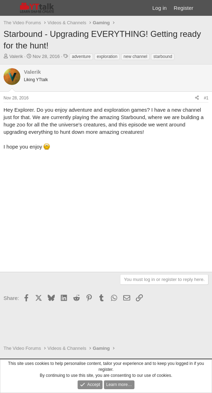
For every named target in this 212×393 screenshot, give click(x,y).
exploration (107, 56)
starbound (162, 56)
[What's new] (204, 7)
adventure (81, 56)
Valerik (16, 56)
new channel (135, 56)
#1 (206, 98)
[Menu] (9, 8)
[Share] (196, 98)
